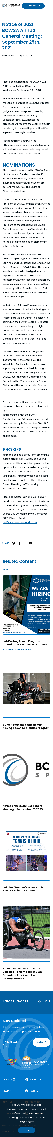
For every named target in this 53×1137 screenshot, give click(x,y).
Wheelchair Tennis (23, 649)
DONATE (7, 1079)
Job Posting (8, 649)
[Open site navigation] (49, 5)
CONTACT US (33, 5)
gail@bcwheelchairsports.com (20, 522)
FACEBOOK (36, 1079)
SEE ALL (7, 569)
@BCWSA (44, 1001)
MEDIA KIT (8, 1090)
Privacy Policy (26, 1121)
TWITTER (34, 1090)
